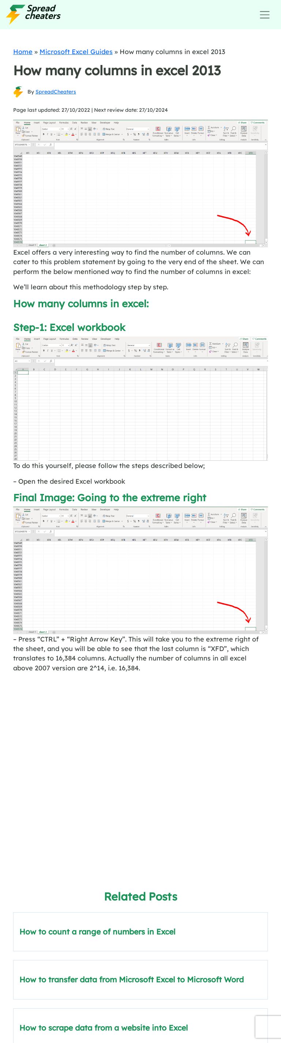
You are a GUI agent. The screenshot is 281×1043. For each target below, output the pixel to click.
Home (23, 51)
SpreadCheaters (55, 91)
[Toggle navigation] (264, 14)
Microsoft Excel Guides (76, 51)
